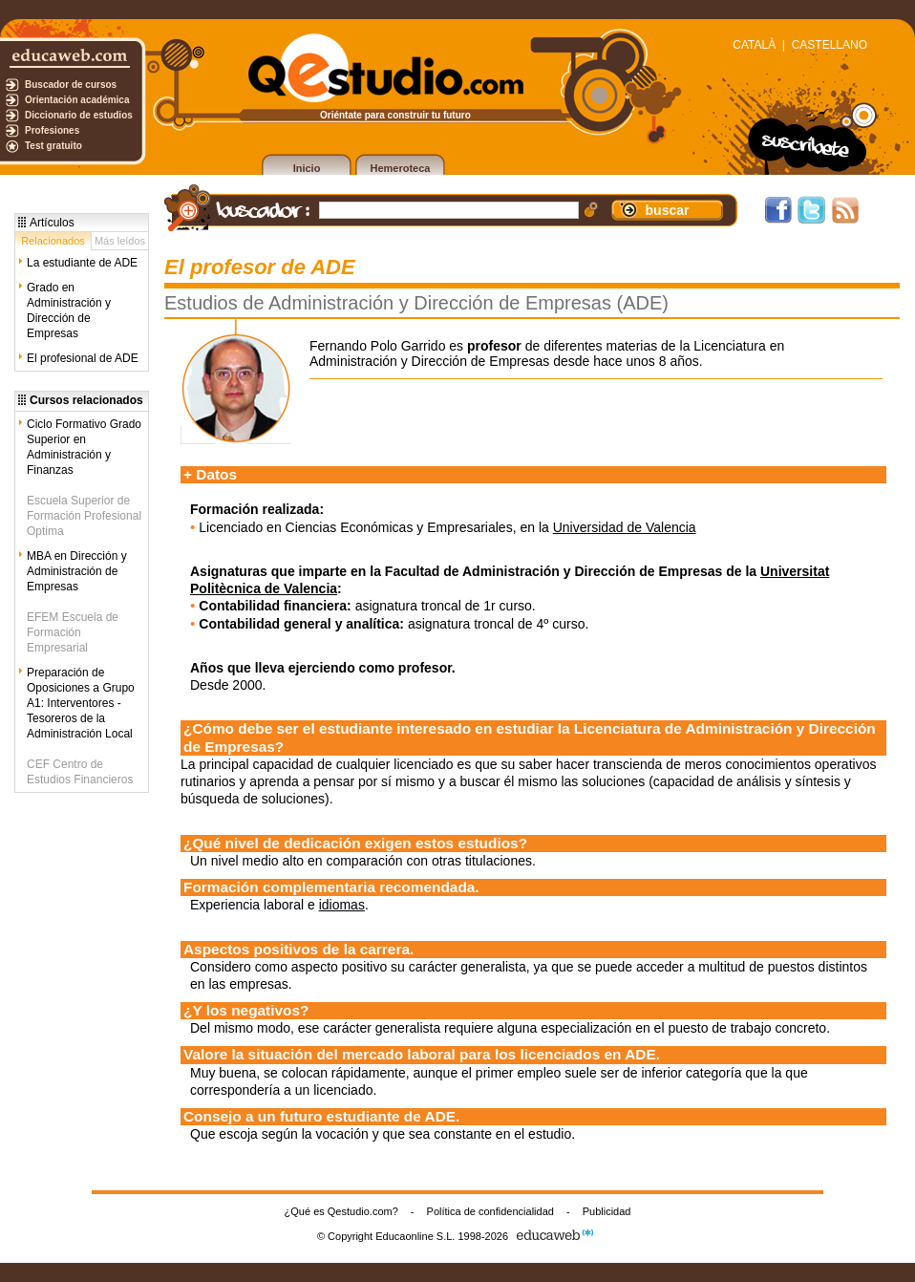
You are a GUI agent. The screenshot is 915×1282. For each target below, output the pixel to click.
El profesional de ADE (82, 358)
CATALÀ (754, 45)
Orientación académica (77, 100)
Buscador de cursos (71, 84)
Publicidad (607, 1211)
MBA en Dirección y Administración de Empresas (77, 571)
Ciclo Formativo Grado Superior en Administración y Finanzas (84, 447)
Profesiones (52, 130)
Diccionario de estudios (79, 115)
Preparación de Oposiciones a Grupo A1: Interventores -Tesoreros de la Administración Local (81, 703)
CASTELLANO (829, 45)
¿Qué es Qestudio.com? (341, 1211)
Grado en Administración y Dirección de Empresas (69, 310)
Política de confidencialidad (490, 1211)
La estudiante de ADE (82, 262)
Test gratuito (53, 145)
